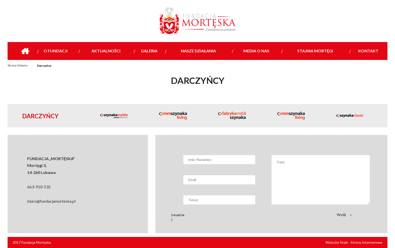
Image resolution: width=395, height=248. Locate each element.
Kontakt (368, 50)
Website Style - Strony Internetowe (353, 242)
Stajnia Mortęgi (315, 50)
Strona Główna (17, 65)
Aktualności (105, 50)
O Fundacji (56, 50)
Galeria (149, 50)
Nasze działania (198, 50)
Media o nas (256, 50)
